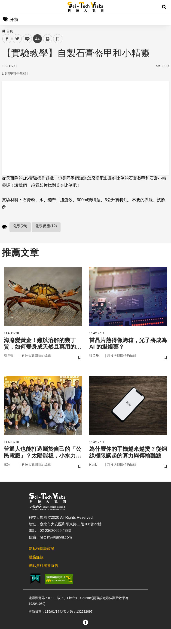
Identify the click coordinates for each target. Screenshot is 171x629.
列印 (47, 38)
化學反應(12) (46, 226)
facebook (7, 39)
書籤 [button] (57, 38)
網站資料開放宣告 (43, 566)
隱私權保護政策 (42, 548)
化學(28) (20, 226)
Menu (7, 7)
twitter (17, 39)
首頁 (7, 31)
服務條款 (36, 557)
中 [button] (37, 39)
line (26, 39)
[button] (164, 7)
